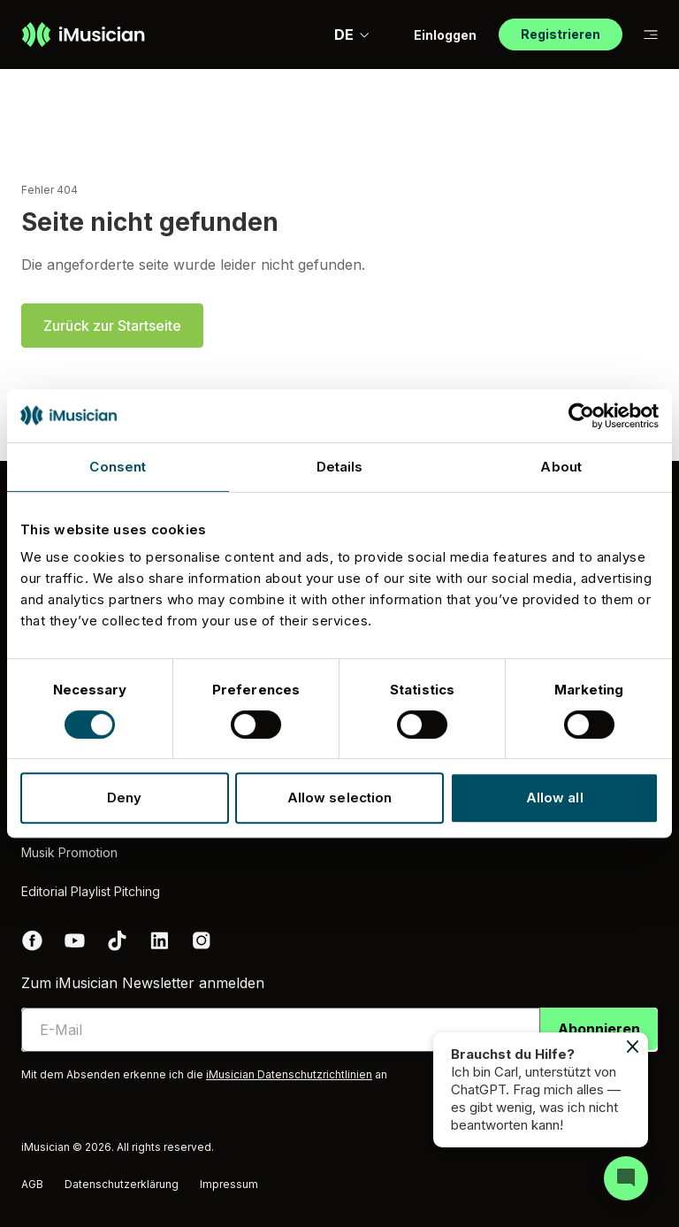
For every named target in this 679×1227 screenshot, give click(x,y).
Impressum (229, 1184)
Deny (124, 797)
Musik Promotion (69, 852)
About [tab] (561, 466)
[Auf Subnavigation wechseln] (651, 34)
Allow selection (340, 797)
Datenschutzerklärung (122, 1184)
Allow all (555, 797)
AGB (32, 1184)
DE (352, 34)
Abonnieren (599, 1029)
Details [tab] (340, 466)
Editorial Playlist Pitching (90, 891)
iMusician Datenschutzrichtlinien (289, 1074)
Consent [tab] (117, 466)
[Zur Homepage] (83, 34)
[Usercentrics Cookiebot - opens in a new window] (581, 416)
